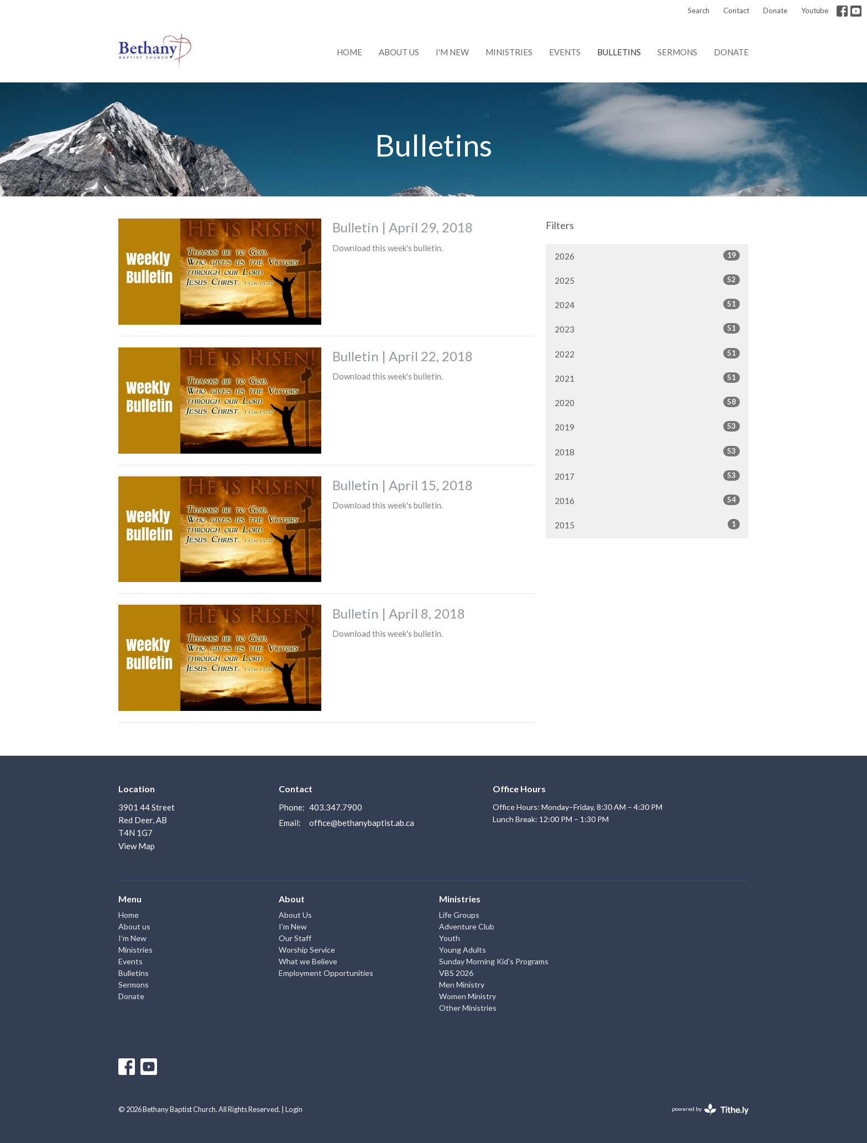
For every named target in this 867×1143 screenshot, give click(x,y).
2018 (647, 451)
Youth (449, 938)
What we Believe (308, 961)
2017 (647, 475)
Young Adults (462, 949)
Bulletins (619, 52)
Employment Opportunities (326, 973)
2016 (647, 500)
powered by (710, 1109)
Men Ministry (461, 984)
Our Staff (295, 938)
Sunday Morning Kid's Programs (494, 961)
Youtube (814, 10)
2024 (647, 304)
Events (565, 52)
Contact (736, 10)
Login (293, 1109)
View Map (136, 846)
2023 (647, 328)
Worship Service (307, 949)
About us (399, 52)
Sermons (677, 52)
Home (349, 52)
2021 (647, 377)
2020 (647, 402)
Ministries (508, 52)
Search (698, 10)
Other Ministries (468, 1007)
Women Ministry (467, 996)
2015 (647, 524)
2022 (647, 353)
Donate (775, 10)
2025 (647, 279)
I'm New (452, 52)
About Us (295, 914)
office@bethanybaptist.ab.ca (361, 823)
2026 (647, 255)
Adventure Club (466, 926)
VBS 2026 (456, 973)
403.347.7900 (335, 807)
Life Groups (459, 914)
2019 (647, 426)
